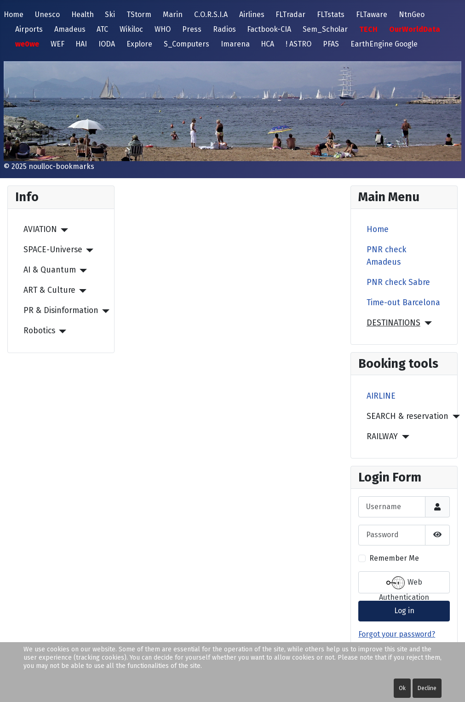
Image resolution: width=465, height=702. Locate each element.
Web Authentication (404, 583)
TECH (368, 29)
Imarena (235, 44)
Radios (224, 29)
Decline (427, 688)
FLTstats (330, 14)
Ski (110, 14)
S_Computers (186, 44)
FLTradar (290, 14)
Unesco (47, 14)
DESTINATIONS (393, 323)
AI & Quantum (49, 270)
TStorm (138, 14)
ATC (102, 29)
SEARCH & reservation (407, 416)
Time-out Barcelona (403, 302)
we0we (27, 44)
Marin (173, 14)
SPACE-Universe (52, 250)
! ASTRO (298, 44)
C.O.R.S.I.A (211, 14)
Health (82, 14)
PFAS (331, 44)
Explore (139, 44)
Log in (404, 610)
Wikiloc (131, 29)
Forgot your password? (396, 634)
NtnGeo (412, 14)
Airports (29, 29)
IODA (106, 44)
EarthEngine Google (384, 44)
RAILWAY (382, 436)
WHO (163, 29)
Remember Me (394, 558)
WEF (57, 44)
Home (13, 14)
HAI (81, 44)
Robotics (39, 331)
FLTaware (371, 14)
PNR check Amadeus (386, 256)
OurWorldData (414, 29)
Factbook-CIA (269, 29)
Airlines (251, 14)
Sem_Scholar (325, 29)
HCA (267, 44)
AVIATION (40, 229)
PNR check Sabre (398, 282)
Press (191, 29)
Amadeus (70, 29)
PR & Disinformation (60, 310)
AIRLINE (381, 396)
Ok (402, 688)
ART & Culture (49, 290)
